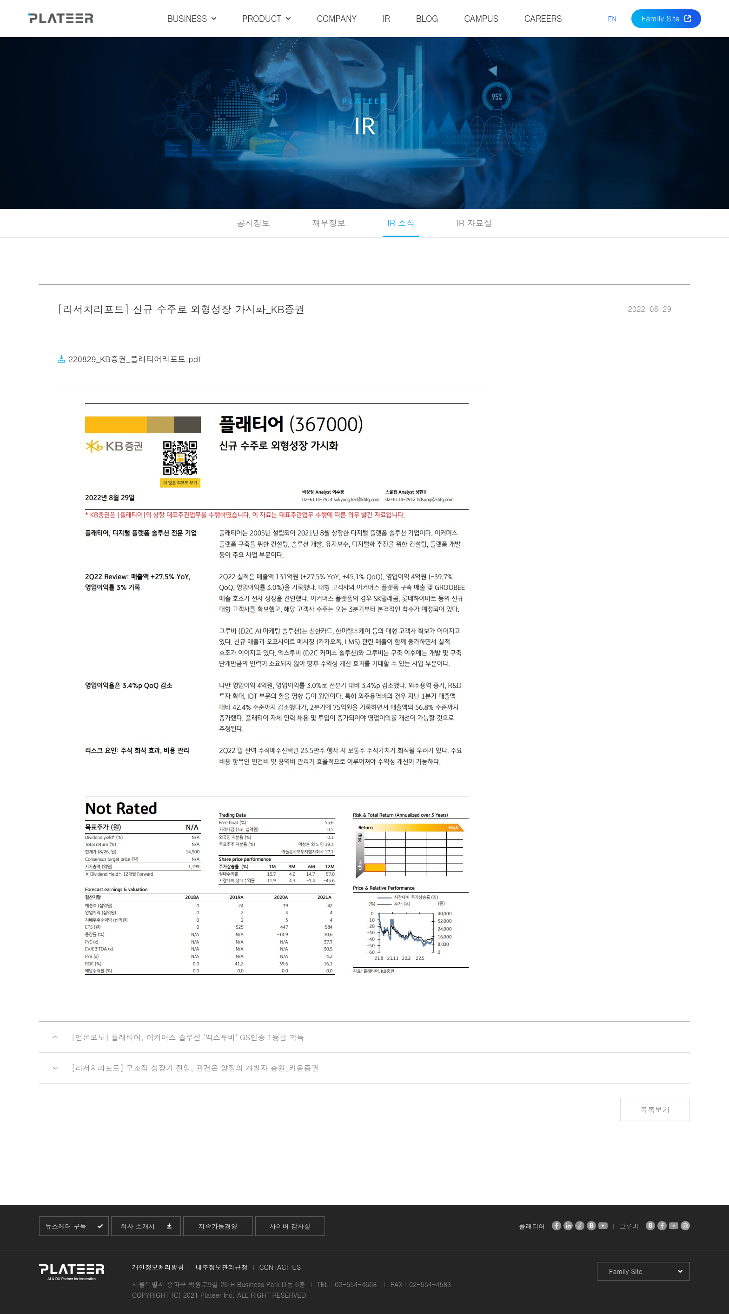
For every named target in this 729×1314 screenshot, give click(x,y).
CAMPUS (481, 18)
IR (386, 18)
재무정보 (328, 223)
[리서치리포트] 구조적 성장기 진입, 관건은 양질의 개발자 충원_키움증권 (195, 1068)
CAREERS (543, 18)
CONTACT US (280, 1267)
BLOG (427, 18)
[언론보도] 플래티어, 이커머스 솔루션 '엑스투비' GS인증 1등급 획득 (188, 1037)
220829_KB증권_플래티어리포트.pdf (134, 358)
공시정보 (253, 223)
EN (612, 18)
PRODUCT (261, 18)
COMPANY (336, 18)
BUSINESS (187, 18)
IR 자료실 (474, 223)
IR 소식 (401, 223)
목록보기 (655, 1109)
